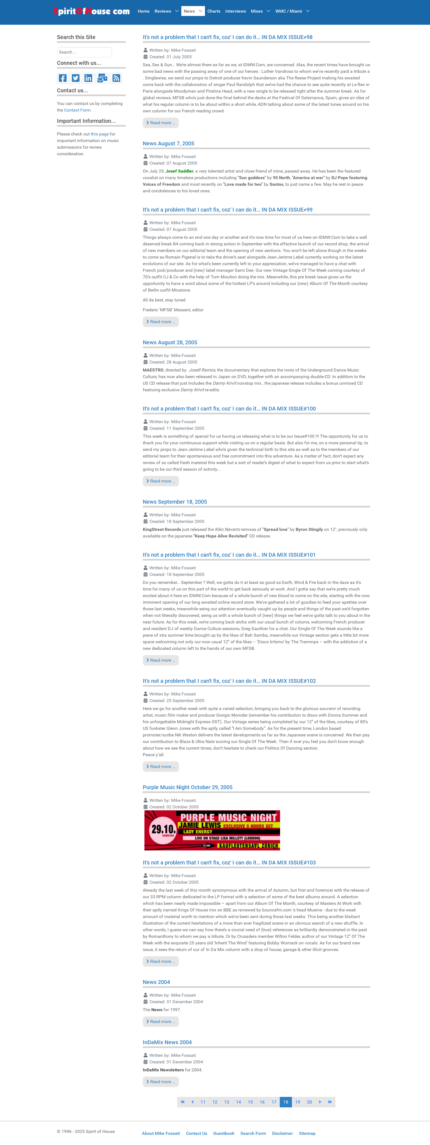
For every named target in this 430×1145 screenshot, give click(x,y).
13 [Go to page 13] (226, 1102)
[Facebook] (63, 78)
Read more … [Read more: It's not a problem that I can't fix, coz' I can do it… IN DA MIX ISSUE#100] (160, 481)
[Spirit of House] (91, 13)
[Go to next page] (320, 1102)
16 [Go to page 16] (262, 1102)
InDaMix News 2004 (167, 1042)
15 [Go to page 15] (250, 1102)
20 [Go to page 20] (309, 1102)
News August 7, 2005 (168, 143)
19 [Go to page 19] (297, 1102)
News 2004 (156, 982)
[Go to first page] (182, 1102)
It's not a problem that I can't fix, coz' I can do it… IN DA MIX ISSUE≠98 (228, 37)
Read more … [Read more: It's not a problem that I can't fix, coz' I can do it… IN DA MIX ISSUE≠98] (160, 122)
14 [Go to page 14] (238, 1102)
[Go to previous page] (192, 1102)
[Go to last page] (329, 1102)
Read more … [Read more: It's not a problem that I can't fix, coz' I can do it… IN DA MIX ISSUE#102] (160, 766)
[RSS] (116, 78)
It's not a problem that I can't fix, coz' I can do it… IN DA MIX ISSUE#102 (229, 681)
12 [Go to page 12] (214, 1102)
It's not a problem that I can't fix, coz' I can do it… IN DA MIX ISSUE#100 (229, 408)
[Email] (102, 78)
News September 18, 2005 (175, 501)
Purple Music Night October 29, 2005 (187, 787)
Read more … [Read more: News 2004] (160, 1021)
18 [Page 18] (285, 1102)
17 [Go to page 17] (274, 1102)
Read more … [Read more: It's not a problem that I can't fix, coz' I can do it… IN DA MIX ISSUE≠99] (160, 321)
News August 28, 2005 (170, 342)
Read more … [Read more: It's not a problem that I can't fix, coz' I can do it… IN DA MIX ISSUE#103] (160, 961)
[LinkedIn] (88, 78)
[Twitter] (75, 78)
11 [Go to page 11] (203, 1102)
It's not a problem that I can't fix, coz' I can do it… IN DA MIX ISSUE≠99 (228, 209)
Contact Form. (78, 110)
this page (100, 134)
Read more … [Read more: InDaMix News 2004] (160, 1081)
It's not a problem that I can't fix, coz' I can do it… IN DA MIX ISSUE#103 (229, 862)
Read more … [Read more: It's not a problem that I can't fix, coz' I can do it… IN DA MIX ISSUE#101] (160, 660)
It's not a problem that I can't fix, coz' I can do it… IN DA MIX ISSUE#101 (229, 554)
